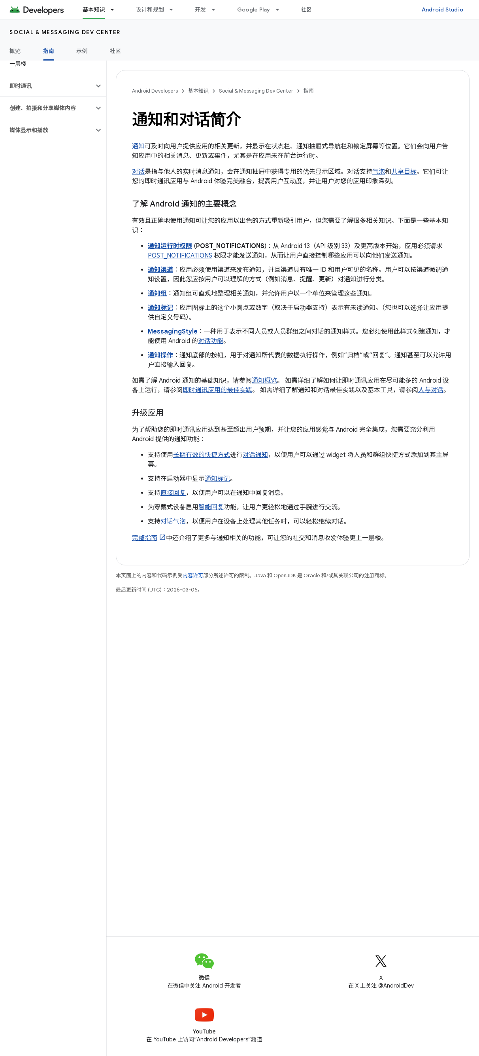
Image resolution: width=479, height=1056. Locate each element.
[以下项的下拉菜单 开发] (217, 9)
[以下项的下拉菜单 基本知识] (115, 9)
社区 (307, 9)
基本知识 (198, 90)
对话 (138, 172)
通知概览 (264, 381)
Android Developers (155, 90)
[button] (47, 86)
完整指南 (144, 538)
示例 (82, 51)
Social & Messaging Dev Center (65, 32)
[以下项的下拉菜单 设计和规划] (174, 9)
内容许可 (193, 575)
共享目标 (404, 172)
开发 (200, 9)
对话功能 (210, 341)
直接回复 (173, 493)
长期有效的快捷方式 (201, 455)
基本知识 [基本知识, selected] (94, 9)
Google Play (253, 9)
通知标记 (217, 479)
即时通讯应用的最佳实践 (217, 390)
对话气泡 (173, 521)
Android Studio (443, 9)
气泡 (378, 172)
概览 (15, 51)
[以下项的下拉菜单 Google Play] (281, 9)
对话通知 (255, 455)
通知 (138, 146)
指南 (309, 90)
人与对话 (430, 390)
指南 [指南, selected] (49, 51)
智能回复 (211, 507)
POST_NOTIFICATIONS (180, 256)
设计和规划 (150, 9)
